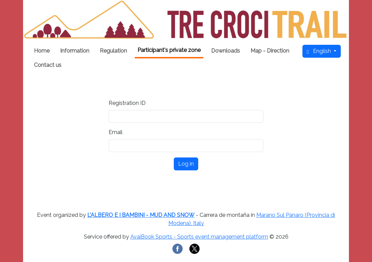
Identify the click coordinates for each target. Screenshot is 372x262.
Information (74, 51)
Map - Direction (269, 51)
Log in (186, 164)
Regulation (113, 51)
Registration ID (127, 103)
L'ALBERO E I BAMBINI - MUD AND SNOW (140, 215)
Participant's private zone (169, 50)
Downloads (225, 51)
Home (42, 51)
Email (116, 132)
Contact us (47, 65)
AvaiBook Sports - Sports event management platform (199, 236)
